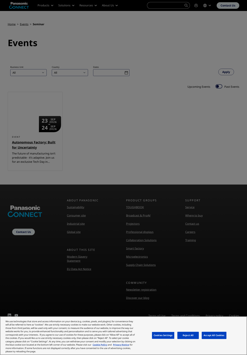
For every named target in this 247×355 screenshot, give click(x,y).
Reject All (188, 335)
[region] (123, 335)
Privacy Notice (121, 344)
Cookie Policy (100, 344)
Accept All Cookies (214, 335)
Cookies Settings (163, 335)
